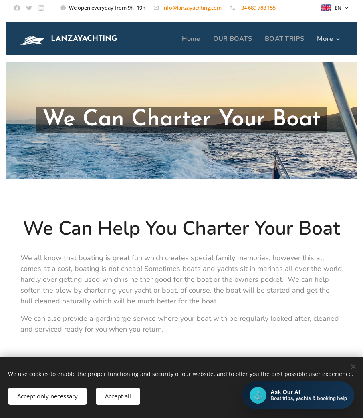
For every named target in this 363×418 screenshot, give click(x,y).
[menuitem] (188, 39)
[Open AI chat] (298, 395)
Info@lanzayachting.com (192, 7)
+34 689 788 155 (257, 7)
